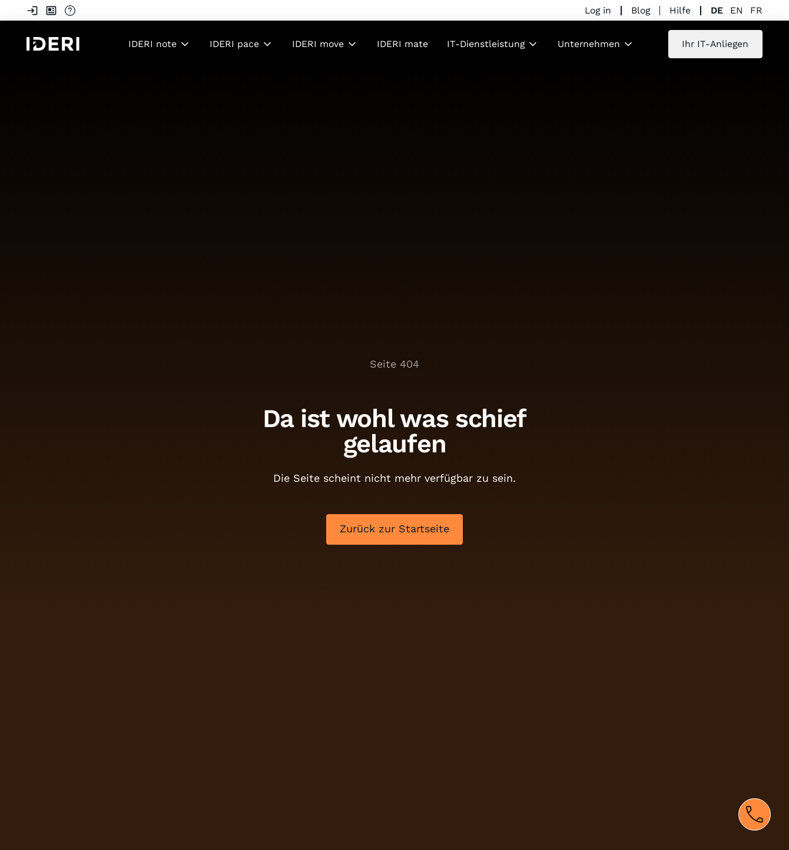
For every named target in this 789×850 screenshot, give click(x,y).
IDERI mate (402, 43)
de (717, 10)
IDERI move (318, 43)
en (736, 10)
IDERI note (152, 43)
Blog (640, 10)
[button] (159, 44)
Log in (598, 10)
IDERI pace (234, 43)
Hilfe (680, 10)
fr (756, 10)
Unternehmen (589, 43)
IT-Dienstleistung (486, 43)
